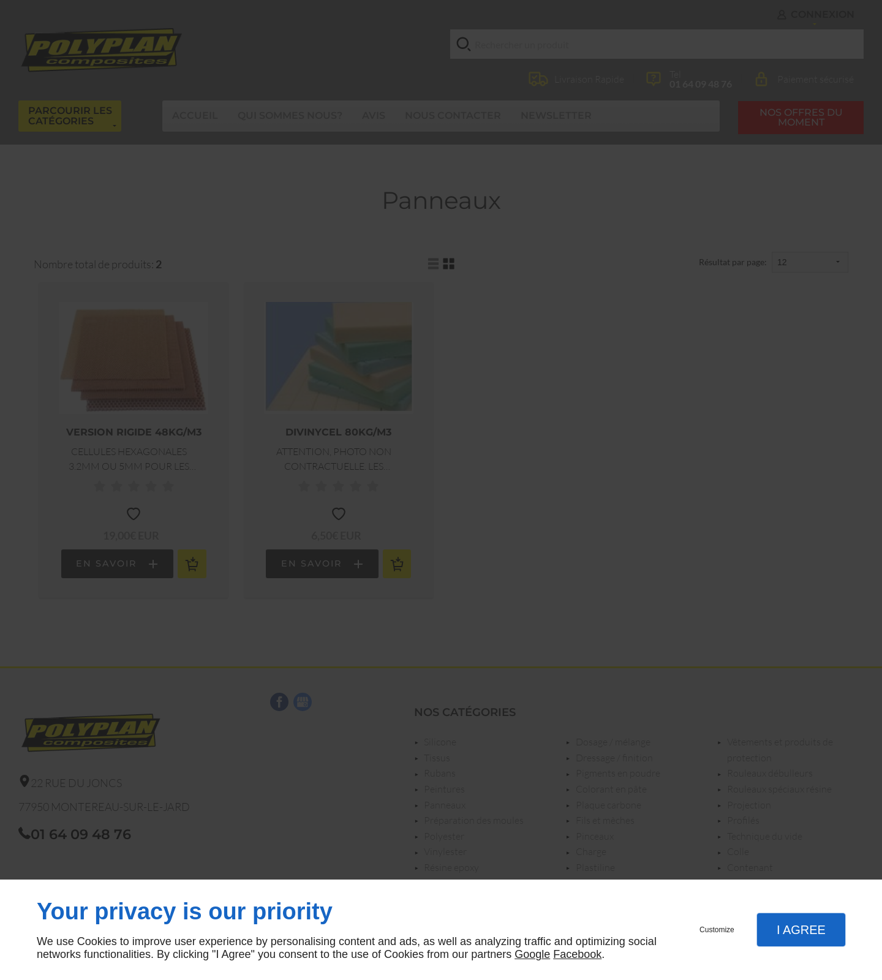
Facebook (577, 954)
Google (532, 954)
